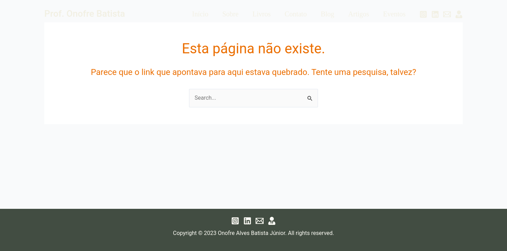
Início (200, 14)
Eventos (394, 14)
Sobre (230, 14)
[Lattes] (459, 14)
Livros (261, 14)
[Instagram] (423, 14)
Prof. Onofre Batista (84, 13)
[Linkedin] (435, 14)
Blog (327, 14)
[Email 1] (447, 14)
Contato (296, 14)
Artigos (358, 14)
